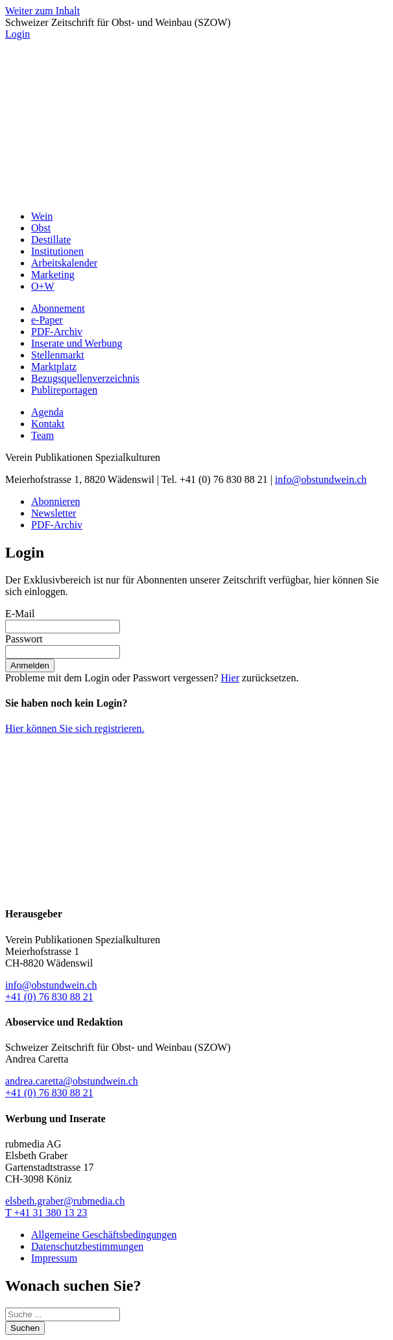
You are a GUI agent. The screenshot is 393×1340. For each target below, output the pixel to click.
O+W (42, 286)
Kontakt (48, 423)
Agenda (47, 411)
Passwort (24, 638)
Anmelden (29, 665)
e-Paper (47, 319)
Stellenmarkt (57, 354)
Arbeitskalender (64, 262)
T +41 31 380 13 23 (46, 1212)
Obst (41, 227)
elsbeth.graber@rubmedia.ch (65, 1200)
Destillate (51, 239)
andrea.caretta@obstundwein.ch (71, 1081)
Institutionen (57, 251)
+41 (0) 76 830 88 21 (49, 996)
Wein (42, 216)
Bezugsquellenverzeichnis (85, 378)
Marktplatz (54, 366)
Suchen (25, 1328)
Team (42, 435)
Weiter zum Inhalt (42, 10)
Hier (230, 677)
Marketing (53, 274)
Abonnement (58, 308)
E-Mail (19, 613)
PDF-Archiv (56, 331)
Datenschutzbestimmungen (87, 1246)
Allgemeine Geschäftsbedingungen (103, 1234)
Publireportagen (64, 389)
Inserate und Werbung (77, 343)
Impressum (54, 1258)
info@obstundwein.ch (320, 479)
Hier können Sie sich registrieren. (75, 728)
